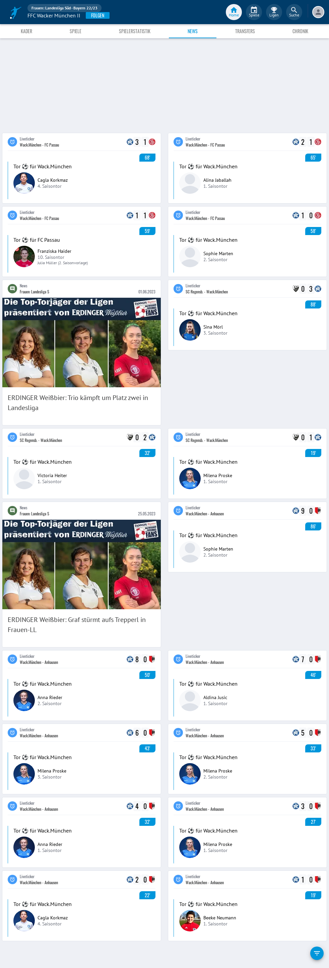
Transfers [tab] (245, 31)
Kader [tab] (26, 31)
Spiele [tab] (75, 31)
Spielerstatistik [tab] (134, 31)
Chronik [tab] (300, 31)
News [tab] (193, 31)
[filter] (317, 953)
